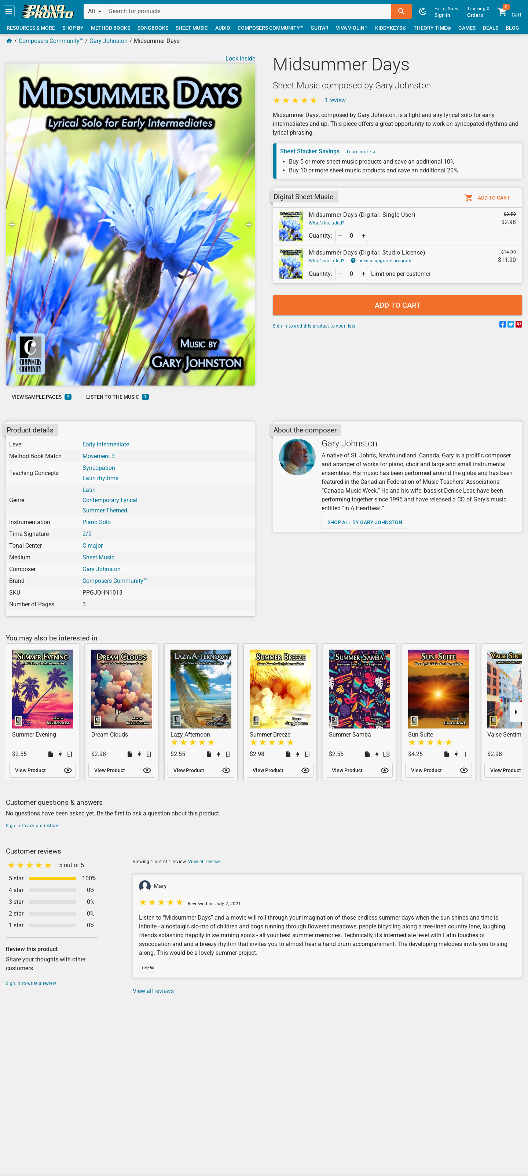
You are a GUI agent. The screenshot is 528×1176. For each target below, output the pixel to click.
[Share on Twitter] (510, 325)
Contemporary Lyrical (110, 500)
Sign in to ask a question (32, 825)
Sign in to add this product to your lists (314, 326)
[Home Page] (9, 40)
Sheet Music (98, 557)
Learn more (361, 151)
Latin (89, 489)
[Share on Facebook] (502, 325)
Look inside (240, 58)
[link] (48, 11)
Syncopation (98, 467)
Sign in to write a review (31, 983)
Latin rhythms (100, 478)
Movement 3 (98, 456)
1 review (335, 100)
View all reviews (204, 861)
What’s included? (326, 223)
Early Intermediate (105, 444)
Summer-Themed (104, 510)
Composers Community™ (51, 40)
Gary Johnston (108, 40)
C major (92, 545)
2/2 (87, 533)
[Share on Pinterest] (519, 325)
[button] (9, 11)
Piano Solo (96, 522)
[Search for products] (249, 11)
